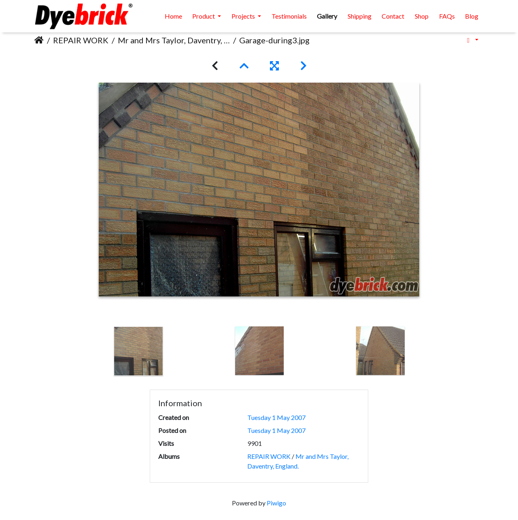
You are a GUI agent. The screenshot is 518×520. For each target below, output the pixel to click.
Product (204, 16)
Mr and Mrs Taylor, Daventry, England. (174, 40)
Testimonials (289, 16)
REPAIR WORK (80, 40)
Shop (422, 16)
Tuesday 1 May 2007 (276, 417)
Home (173, 16)
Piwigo (276, 503)
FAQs (447, 16)
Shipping (360, 16)
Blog (471, 16)
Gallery (327, 16)
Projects (243, 16)
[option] (138, 351)
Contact (393, 16)
